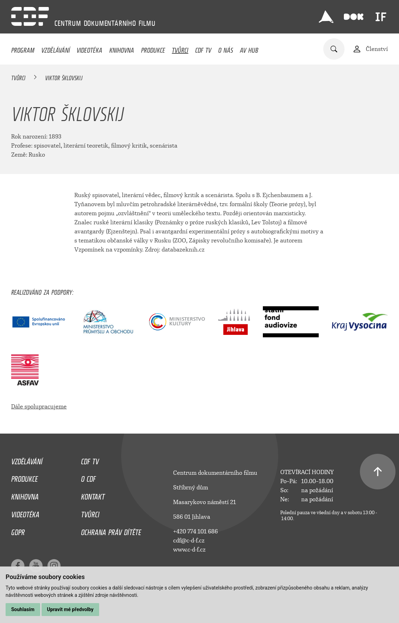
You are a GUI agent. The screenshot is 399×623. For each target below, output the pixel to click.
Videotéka (89, 48)
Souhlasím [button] (23, 609)
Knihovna (121, 48)
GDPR (18, 530)
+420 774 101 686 (195, 531)
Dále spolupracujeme (39, 406)
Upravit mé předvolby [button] (70, 609)
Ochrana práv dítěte (111, 530)
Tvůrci (180, 48)
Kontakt (93, 495)
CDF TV (203, 48)
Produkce (153, 48)
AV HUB (249, 48)
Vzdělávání (55, 48)
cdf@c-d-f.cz (189, 540)
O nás (225, 48)
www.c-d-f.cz (189, 549)
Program (22, 48)
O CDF (88, 477)
